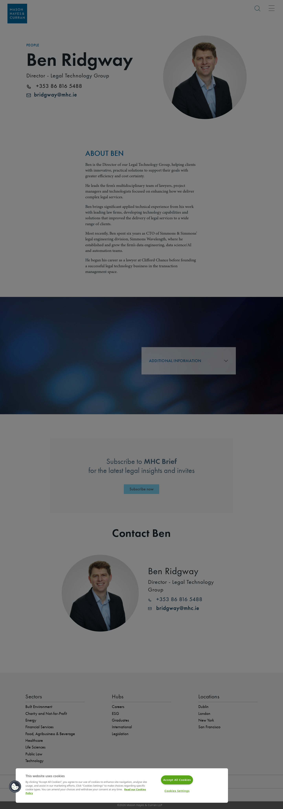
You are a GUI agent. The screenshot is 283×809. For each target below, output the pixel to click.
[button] (15, 786)
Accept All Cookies (177, 780)
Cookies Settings (177, 791)
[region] (122, 785)
